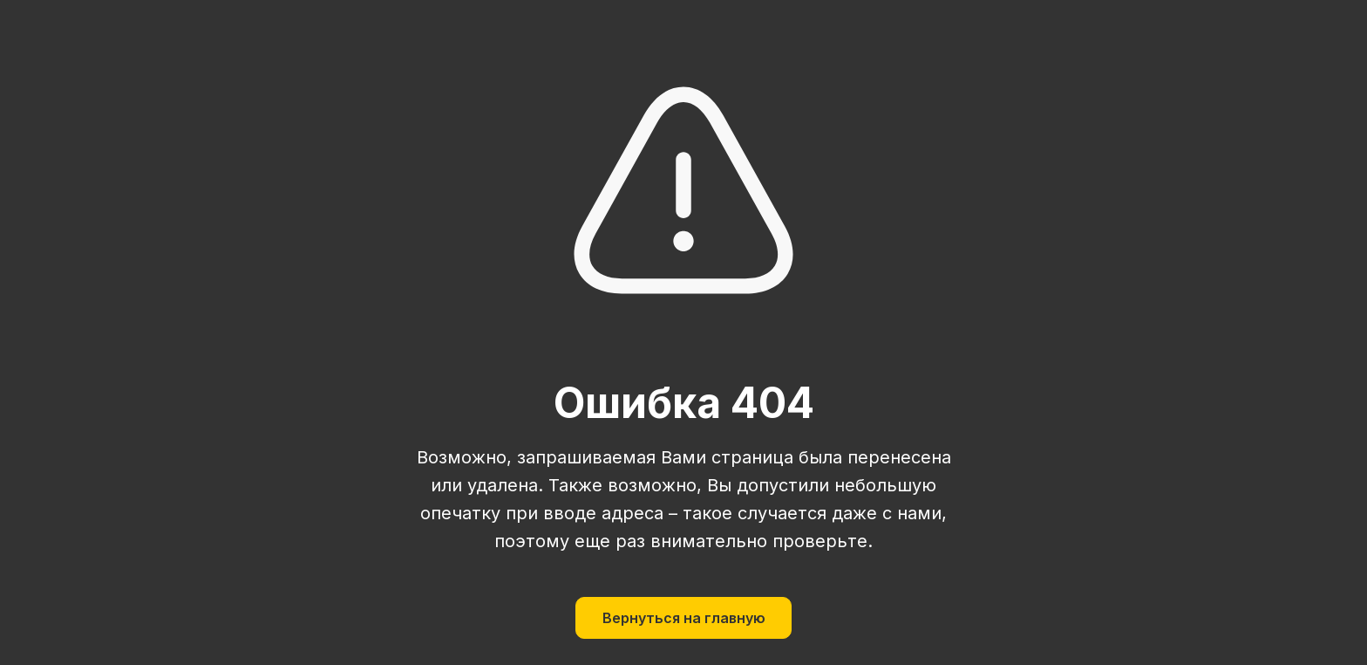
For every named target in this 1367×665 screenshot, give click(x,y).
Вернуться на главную (683, 618)
